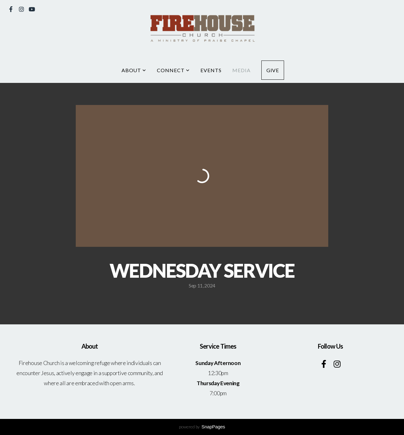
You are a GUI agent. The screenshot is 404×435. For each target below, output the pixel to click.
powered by (202, 426)
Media (241, 70)
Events (211, 70)
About (134, 70)
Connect (173, 70)
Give (272, 70)
